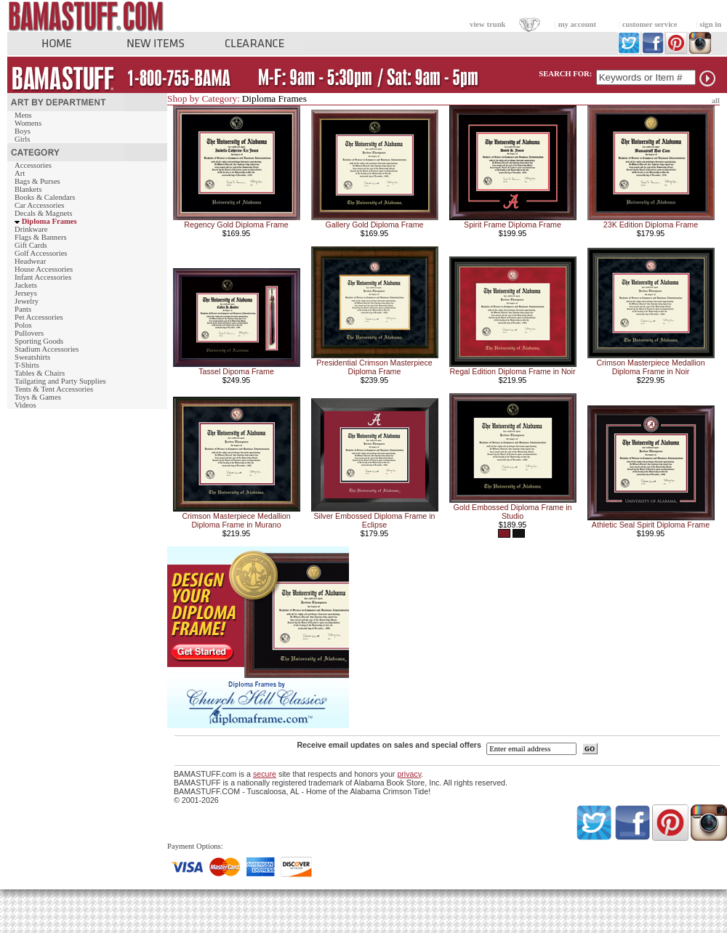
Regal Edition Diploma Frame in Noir (513, 371)
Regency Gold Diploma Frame (236, 224)
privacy (409, 774)
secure (264, 774)
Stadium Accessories (47, 349)
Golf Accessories (41, 253)
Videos (25, 405)
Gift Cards (31, 245)
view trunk (487, 24)
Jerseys (26, 293)
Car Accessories (39, 205)
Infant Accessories (43, 277)
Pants (23, 309)
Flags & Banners (41, 237)
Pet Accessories (39, 317)
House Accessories (44, 269)
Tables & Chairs (40, 373)
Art (20, 173)
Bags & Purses (37, 181)
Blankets (28, 189)
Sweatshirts (32, 357)
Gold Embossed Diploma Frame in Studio (513, 511)
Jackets (26, 285)
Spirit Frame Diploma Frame (512, 224)
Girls (22, 139)
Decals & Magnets (43, 213)
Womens (28, 123)
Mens (23, 115)
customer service (650, 24)
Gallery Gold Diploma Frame (374, 224)
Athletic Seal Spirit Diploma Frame (651, 524)
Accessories (33, 165)
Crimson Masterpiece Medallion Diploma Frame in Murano (236, 520)
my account (577, 24)
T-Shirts (27, 365)
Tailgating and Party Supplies (60, 381)
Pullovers (29, 333)
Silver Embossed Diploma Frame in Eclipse (374, 520)
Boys (23, 131)
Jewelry (27, 301)
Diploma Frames (49, 221)
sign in (710, 24)
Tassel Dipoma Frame (236, 371)
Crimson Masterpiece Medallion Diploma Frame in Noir (650, 367)
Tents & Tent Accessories (54, 389)
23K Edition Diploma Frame (650, 224)
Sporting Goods (39, 341)
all (716, 101)
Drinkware (31, 229)
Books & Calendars (45, 197)
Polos (23, 325)
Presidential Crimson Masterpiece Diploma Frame (374, 367)
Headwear (30, 261)
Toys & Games (38, 397)
